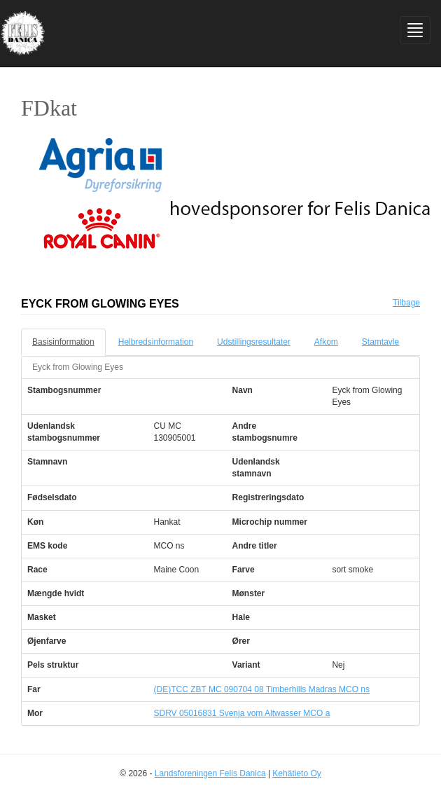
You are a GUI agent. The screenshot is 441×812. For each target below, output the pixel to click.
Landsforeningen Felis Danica (210, 773)
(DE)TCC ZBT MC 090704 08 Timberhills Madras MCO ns (261, 689)
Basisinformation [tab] (63, 342)
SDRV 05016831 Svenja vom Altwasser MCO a (241, 713)
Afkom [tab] (326, 342)
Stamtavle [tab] (380, 342)
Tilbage (406, 303)
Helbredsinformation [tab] (155, 342)
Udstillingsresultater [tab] (253, 342)
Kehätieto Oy (296, 773)
